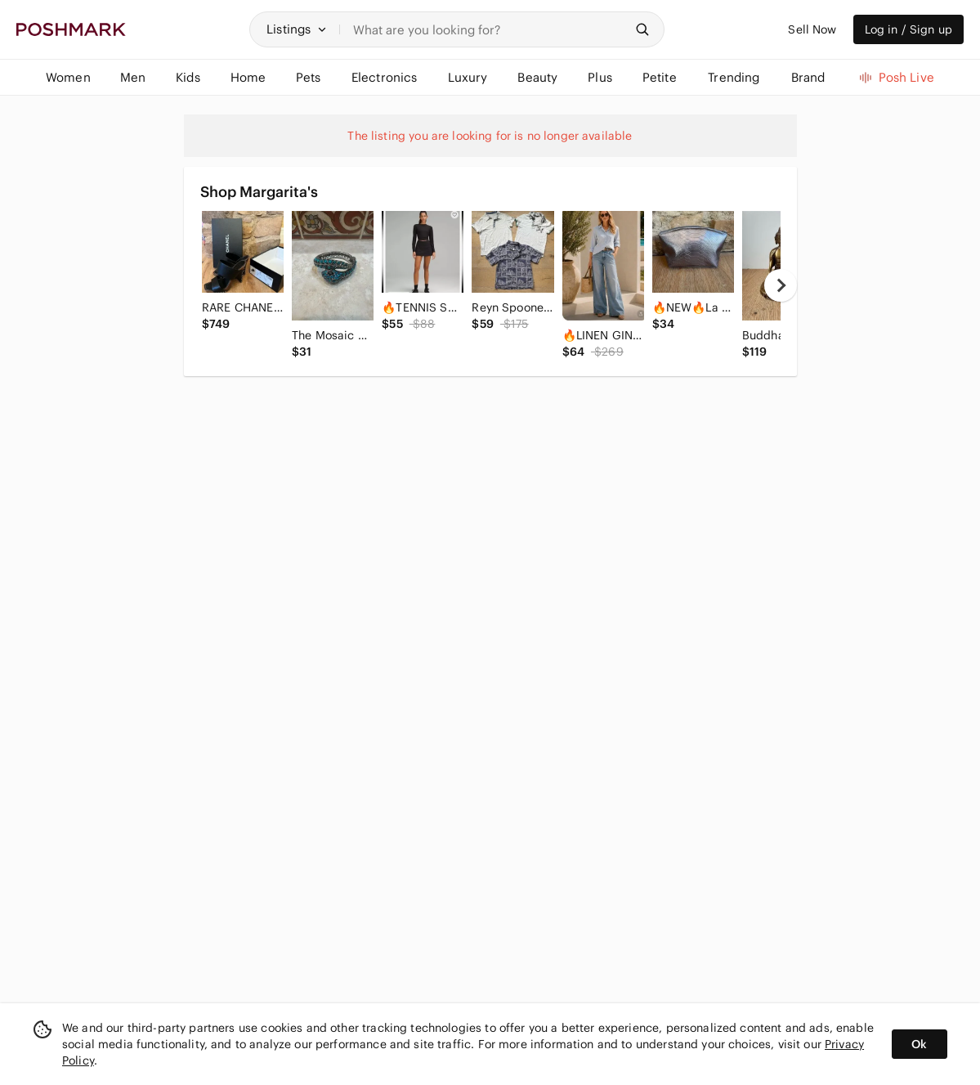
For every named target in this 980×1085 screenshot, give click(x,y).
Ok (919, 1044)
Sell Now (812, 29)
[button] (296, 29)
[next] (780, 285)
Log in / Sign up (908, 29)
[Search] (488, 29)
